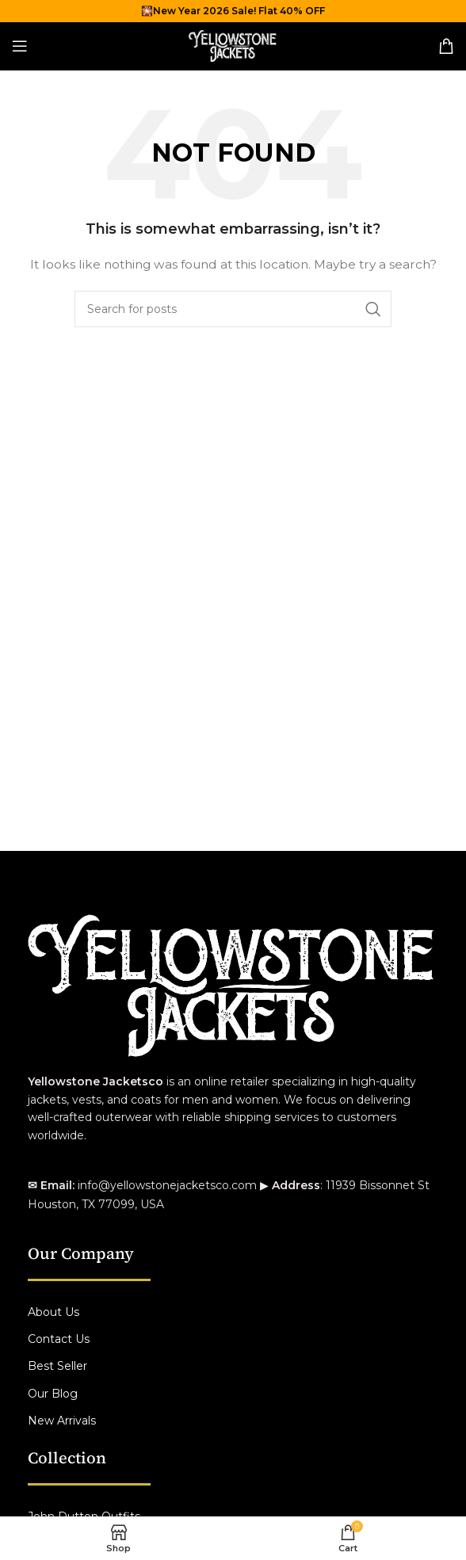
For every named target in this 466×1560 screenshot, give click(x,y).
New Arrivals (62, 1420)
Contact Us (59, 1339)
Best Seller (57, 1366)
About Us (53, 1312)
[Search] (233, 309)
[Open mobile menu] (20, 46)
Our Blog (53, 1393)
